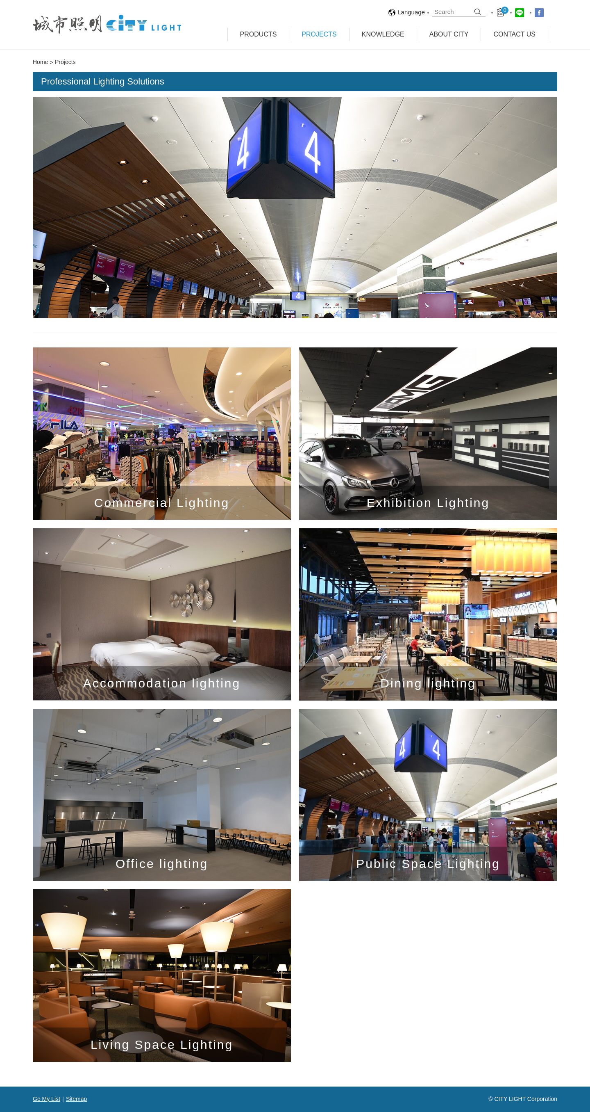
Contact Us (514, 34)
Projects (319, 34)
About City (449, 34)
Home (40, 62)
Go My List (46, 1099)
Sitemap (76, 1099)
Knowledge (383, 34)
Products (258, 34)
